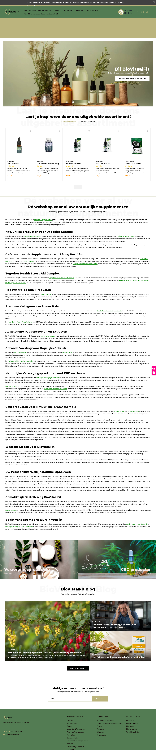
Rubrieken (79, 10)
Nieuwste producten (68, 106)
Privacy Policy (71, 719)
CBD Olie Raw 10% (103, 148)
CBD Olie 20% (42, 148)
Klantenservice (72, 708)
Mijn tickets (130, 711)
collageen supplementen (126, 221)
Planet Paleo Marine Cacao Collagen (20, 307)
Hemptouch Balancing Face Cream (55, 373)
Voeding (57, 10)
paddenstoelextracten (48, 320)
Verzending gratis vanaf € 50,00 (103, 20)
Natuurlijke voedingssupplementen (132, 63)
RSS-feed (70, 734)
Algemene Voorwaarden (75, 716)
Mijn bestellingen (132, 708)
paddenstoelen (67, 337)
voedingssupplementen (33, 221)
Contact (69, 711)
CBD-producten (46, 279)
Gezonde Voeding (20, 337)
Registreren (130, 705)
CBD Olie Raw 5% (132, 148)
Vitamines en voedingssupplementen (37, 10)
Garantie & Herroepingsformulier (78, 725)
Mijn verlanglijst (131, 714)
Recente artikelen (78, 653)
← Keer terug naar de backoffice (38, 2)
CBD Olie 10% (12, 148)
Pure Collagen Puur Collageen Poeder (109, 295)
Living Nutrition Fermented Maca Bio (85, 248)
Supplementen (10, 495)
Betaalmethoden (73, 722)
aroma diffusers (133, 396)
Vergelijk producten (133, 716)
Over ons (70, 705)
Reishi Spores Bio (28, 246)
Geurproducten (92, 10)
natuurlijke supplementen (43, 204)
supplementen (131, 509)
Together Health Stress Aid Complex (61, 262)
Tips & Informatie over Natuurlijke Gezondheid (41, 14)
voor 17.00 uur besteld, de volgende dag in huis (67, 20)
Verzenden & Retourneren (76, 714)
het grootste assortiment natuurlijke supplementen (22, 20)
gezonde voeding (142, 509)
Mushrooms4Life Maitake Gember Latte (21, 346)
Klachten (70, 728)
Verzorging (68, 10)
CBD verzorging (10, 371)
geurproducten (27, 511)
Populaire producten (88, 106)
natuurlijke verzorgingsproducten (47, 362)
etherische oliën (119, 396)
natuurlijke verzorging (12, 511)
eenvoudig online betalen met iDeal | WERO (138, 20)
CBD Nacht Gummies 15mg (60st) (77, 148)
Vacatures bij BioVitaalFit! (75, 731)
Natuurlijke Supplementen (105, 705)
